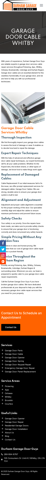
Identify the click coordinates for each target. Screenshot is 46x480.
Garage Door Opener (15, 357)
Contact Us (10, 439)
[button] (10, 327)
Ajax (7, 390)
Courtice (9, 404)
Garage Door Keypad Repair (18, 364)
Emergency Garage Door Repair (20, 368)
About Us (9, 432)
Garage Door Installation (16, 429)
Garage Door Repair (14, 422)
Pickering (9, 386)
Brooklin (9, 400)
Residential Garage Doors (16, 425)
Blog (7, 436)
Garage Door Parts (14, 350)
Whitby (8, 397)
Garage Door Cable (14, 354)
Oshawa (8, 393)
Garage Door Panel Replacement (20, 371)
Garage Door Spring (14, 361)
